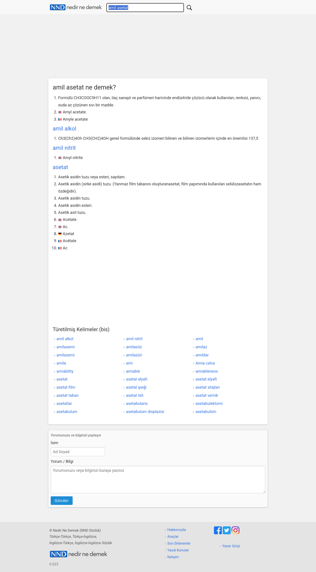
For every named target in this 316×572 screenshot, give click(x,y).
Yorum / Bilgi (62, 461)
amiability (64, 371)
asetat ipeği (136, 387)
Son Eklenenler (179, 543)
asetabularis (136, 403)
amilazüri (134, 355)
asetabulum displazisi (145, 411)
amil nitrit (64, 148)
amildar (202, 355)
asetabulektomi (209, 403)
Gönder (62, 500)
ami (129, 363)
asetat (60, 167)
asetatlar (64, 403)
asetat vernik (207, 395)
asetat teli (134, 395)
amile (61, 363)
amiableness (207, 371)
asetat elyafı (136, 379)
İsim (54, 442)
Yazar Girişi (231, 546)
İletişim (173, 557)
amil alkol (64, 128)
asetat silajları (208, 387)
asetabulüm (206, 411)
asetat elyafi (206, 379)
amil (199, 338)
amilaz (201, 347)
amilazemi (65, 355)
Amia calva (205, 363)
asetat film (65, 387)
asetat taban (67, 395)
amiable (133, 371)
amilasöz (134, 347)
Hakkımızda (176, 530)
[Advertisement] (158, 47)
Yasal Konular (178, 550)
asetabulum (66, 411)
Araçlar (173, 536)
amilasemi (65, 347)
